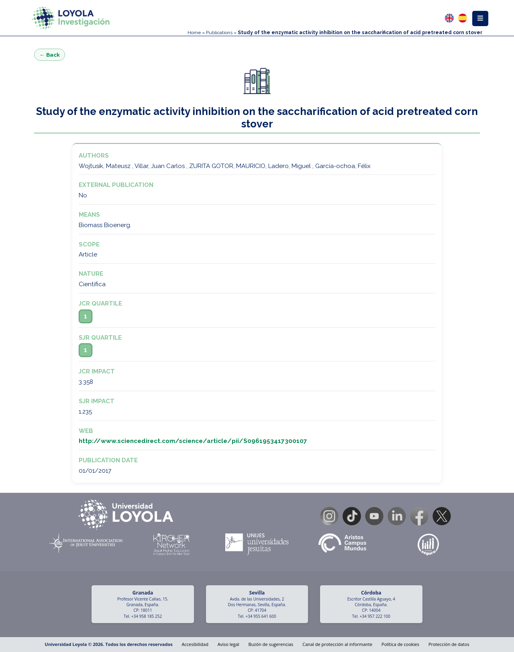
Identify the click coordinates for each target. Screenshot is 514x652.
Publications (219, 32)
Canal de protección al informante (337, 644)
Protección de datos (448, 644)
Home (194, 32)
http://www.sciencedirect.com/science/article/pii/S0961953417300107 (193, 441)
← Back (49, 54)
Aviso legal (228, 644)
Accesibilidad (195, 644)
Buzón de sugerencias (270, 644)
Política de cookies (400, 644)
